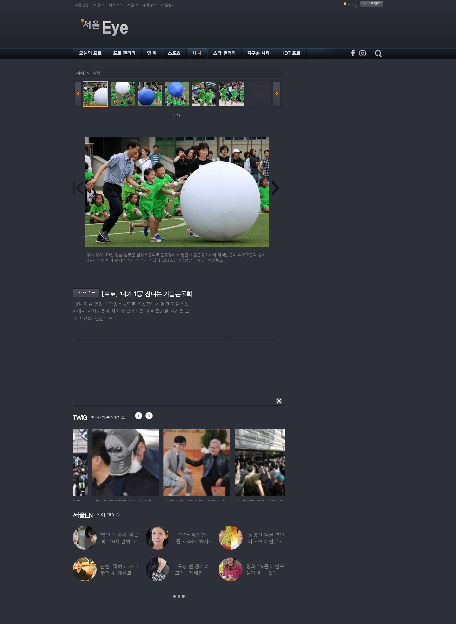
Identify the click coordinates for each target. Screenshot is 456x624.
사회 (96, 73)
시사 (80, 73)
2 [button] (179, 596)
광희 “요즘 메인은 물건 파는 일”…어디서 (265, 573)
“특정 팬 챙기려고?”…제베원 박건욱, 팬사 (192, 573)
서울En (132, 5)
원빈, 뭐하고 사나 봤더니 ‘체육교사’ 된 (119, 573)
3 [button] (183, 596)
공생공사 (150, 5)
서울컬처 (168, 5)
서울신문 (82, 5)
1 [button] (174, 596)
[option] (102, 461)
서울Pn (98, 5)
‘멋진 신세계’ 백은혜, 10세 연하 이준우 (119, 541)
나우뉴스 (116, 5)
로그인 (352, 5)
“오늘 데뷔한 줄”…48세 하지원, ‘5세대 (192, 541)
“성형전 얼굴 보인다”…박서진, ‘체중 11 (265, 541)
